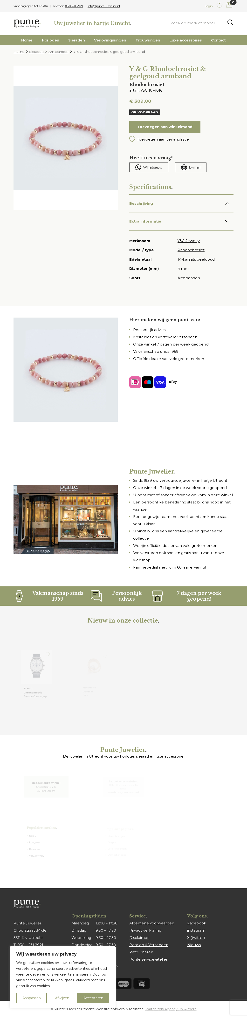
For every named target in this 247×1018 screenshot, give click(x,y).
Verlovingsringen (110, 40)
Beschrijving (141, 203)
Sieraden (76, 40)
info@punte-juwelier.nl (104, 6)
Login (209, 6)
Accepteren (93, 998)
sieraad (142, 756)
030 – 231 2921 (30, 945)
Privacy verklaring (145, 930)
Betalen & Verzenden (148, 945)
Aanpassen (31, 998)
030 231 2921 (74, 6)
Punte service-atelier (148, 959)
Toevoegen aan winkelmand (164, 126)
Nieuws (194, 945)
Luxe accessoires (186, 40)
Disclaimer (139, 937)
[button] (181, 139)
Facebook (196, 923)
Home (27, 40)
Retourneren (141, 952)
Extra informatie (145, 221)
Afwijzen (62, 998)
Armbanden (58, 52)
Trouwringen (148, 40)
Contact (218, 40)
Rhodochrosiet (191, 250)
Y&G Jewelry (189, 240)
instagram (196, 930)
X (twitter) (196, 937)
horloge (127, 756)
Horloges (50, 40)
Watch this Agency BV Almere (171, 1009)
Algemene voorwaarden (151, 923)
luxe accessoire (170, 756)
